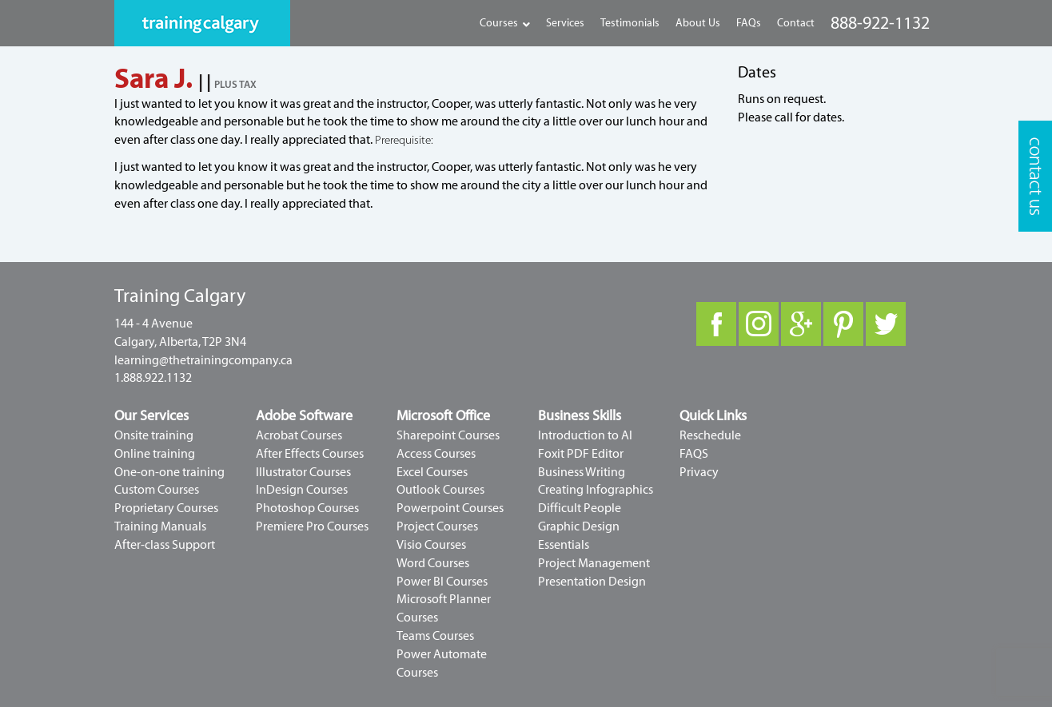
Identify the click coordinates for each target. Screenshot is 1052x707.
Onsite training (153, 435)
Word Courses (432, 563)
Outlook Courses (440, 490)
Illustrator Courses (303, 472)
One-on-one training (169, 472)
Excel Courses (432, 472)
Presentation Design (592, 581)
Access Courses (436, 454)
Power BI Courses (442, 581)
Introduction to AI (585, 435)
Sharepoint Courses (448, 435)
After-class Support (164, 545)
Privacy (699, 472)
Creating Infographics (595, 490)
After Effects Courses (310, 454)
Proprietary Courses (166, 508)
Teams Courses (435, 636)
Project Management (594, 563)
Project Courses (437, 526)
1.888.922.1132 (153, 378)
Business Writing (581, 472)
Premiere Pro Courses (312, 526)
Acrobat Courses (299, 435)
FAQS (693, 454)
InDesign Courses (302, 490)
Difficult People (579, 508)
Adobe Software (304, 415)
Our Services (151, 415)
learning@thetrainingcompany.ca (203, 360)
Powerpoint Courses (450, 508)
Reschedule (710, 435)
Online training (154, 454)
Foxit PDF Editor (581, 454)
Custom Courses (156, 490)
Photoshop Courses (307, 508)
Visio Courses (431, 545)
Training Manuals (160, 526)
